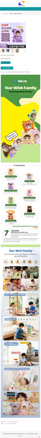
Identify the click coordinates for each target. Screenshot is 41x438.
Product (15, 13)
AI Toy (19, 13)
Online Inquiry (5, 62)
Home (11, 13)
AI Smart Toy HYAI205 (7, 55)
